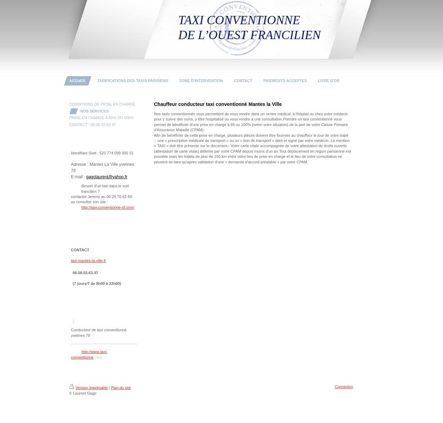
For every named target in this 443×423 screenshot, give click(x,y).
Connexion (344, 387)
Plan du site (121, 388)
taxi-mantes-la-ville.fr (88, 261)
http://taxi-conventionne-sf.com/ (107, 207)
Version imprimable (88, 388)
